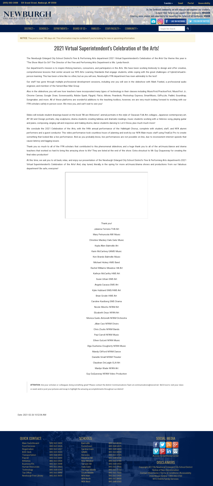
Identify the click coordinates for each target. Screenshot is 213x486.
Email (180, 3)
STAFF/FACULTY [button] (113, 28)
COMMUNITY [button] (131, 28)
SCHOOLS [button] (44, 28)
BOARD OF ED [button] (80, 28)
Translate (168, 3)
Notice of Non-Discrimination (165, 470)
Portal (191, 3)
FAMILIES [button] (96, 28)
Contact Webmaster (149, 473)
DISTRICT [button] (29, 28)
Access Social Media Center (166, 456)
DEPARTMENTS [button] (61, 28)
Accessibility (204, 3)
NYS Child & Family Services (166, 479)
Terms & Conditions (169, 473)
